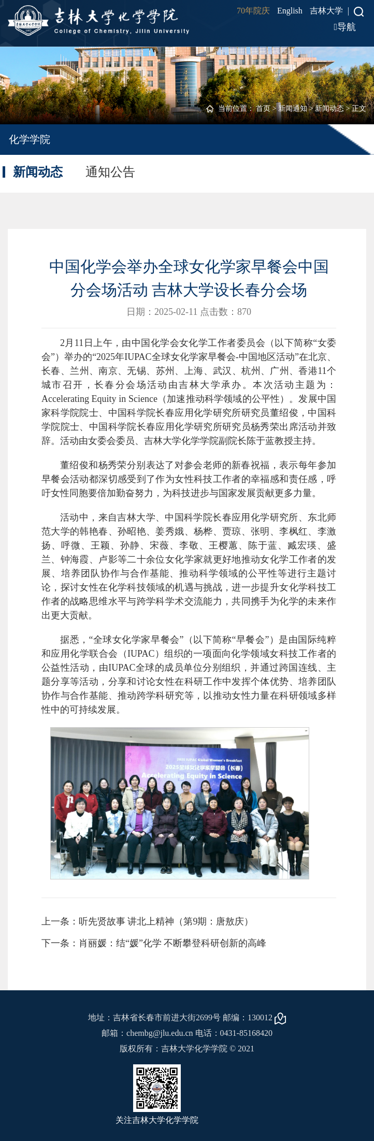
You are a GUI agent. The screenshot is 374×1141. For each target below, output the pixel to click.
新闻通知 (292, 108)
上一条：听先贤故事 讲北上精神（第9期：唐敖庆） (147, 921)
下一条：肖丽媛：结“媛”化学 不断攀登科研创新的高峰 (153, 943)
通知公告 (110, 172)
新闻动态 (329, 108)
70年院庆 (253, 10)
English (290, 10)
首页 (263, 108)
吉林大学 (326, 10)
